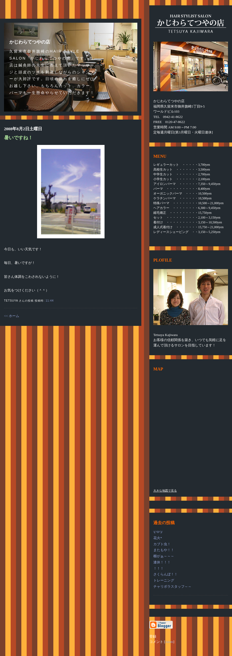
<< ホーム (11, 316)
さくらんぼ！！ (165, 574)
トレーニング (163, 580)
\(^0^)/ (158, 532)
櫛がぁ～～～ (163, 556)
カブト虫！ (162, 544)
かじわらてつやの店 (29, 42)
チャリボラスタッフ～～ (172, 586)
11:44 (50, 300)
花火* (157, 538)
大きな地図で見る (165, 490)
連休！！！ (162, 562)
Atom (169, 642)
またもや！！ (163, 550)
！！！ (158, 568)
